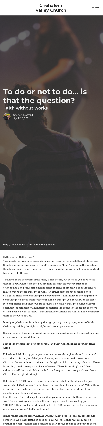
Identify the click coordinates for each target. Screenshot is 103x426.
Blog (5, 244)
